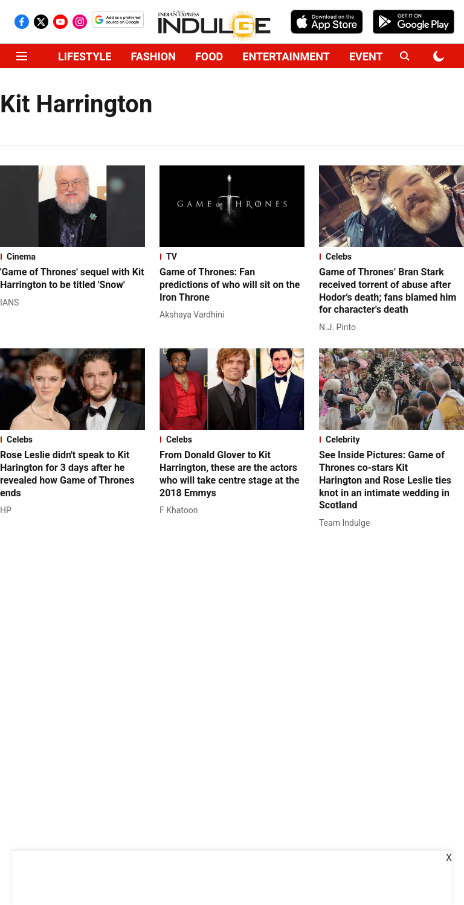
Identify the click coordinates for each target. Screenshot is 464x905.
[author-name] (12, 302)
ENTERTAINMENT (286, 56)
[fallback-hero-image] (72, 206)
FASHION (153, 56)
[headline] (72, 279)
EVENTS (369, 56)
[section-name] (72, 256)
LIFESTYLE (84, 56)
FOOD (209, 56)
